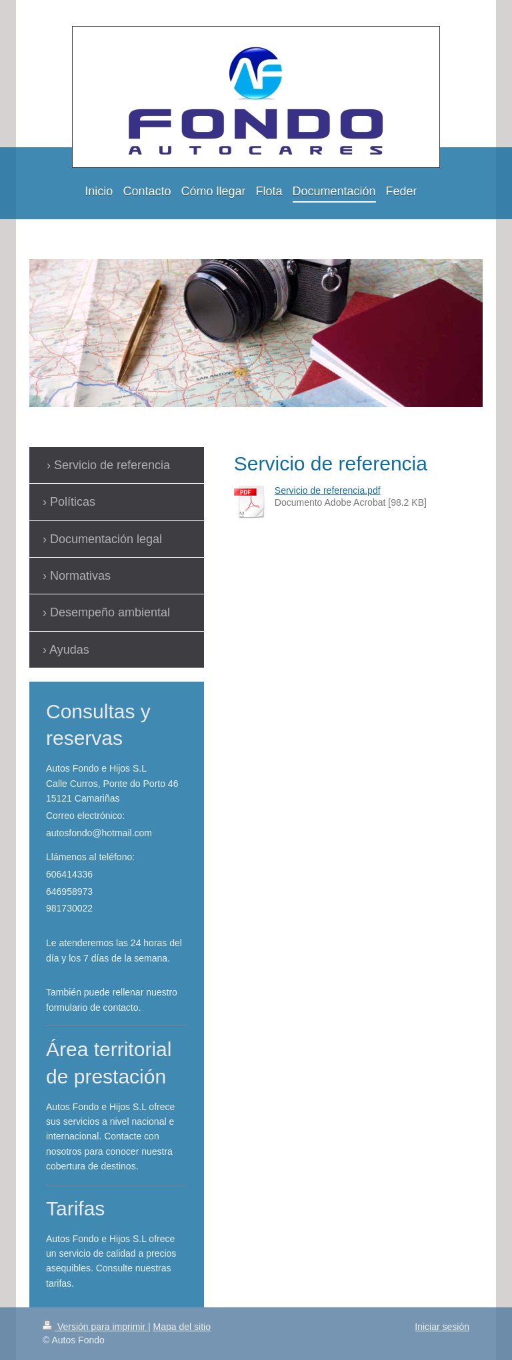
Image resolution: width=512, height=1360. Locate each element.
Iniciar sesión (442, 1326)
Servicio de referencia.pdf (328, 490)
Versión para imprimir (95, 1326)
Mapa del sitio (182, 1326)
